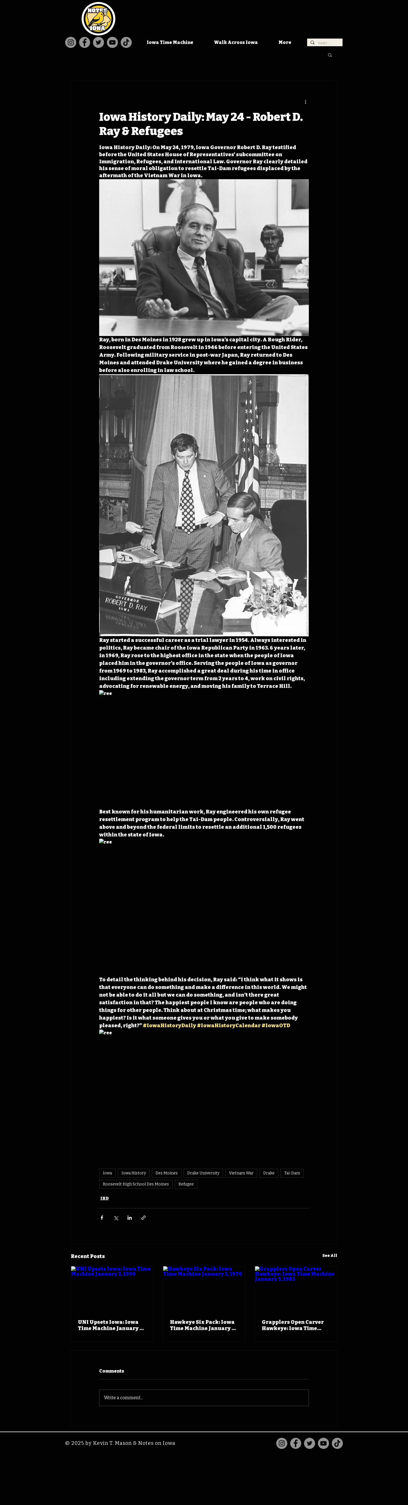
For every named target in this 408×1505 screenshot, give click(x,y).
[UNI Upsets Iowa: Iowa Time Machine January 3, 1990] (112, 1289)
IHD (104, 1198)
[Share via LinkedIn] (129, 1217)
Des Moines (167, 1173)
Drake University (203, 1173)
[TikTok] (126, 42)
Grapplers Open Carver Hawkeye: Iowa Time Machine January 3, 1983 (294, 1325)
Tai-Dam (292, 1173)
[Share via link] (143, 1217)
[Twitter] (98, 42)
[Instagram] (70, 42)
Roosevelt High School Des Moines (136, 1184)
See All (329, 1255)
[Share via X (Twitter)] (115, 1217)
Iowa (107, 1173)
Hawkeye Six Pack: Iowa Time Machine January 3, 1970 (202, 1325)
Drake (269, 1173)
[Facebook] (84, 42)
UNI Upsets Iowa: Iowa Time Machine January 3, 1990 (110, 1325)
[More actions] (305, 101)
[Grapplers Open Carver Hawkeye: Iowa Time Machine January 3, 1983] (296, 1289)
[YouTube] (112, 42)
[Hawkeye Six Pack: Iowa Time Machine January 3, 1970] (204, 1289)
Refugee (186, 1184)
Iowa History (134, 1173)
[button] (330, 54)
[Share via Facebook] (102, 1217)
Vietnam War (241, 1173)
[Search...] (324, 43)
